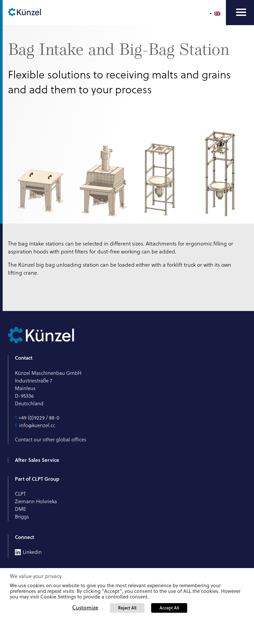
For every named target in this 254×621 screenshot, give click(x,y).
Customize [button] (85, 607)
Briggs (22, 516)
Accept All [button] (169, 608)
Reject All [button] (127, 608)
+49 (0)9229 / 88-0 (39, 417)
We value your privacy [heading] (36, 576)
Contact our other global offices (50, 439)
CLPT (20, 493)
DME (20, 509)
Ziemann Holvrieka (36, 501)
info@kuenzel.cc (37, 425)
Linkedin (32, 552)
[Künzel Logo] (24, 12)
